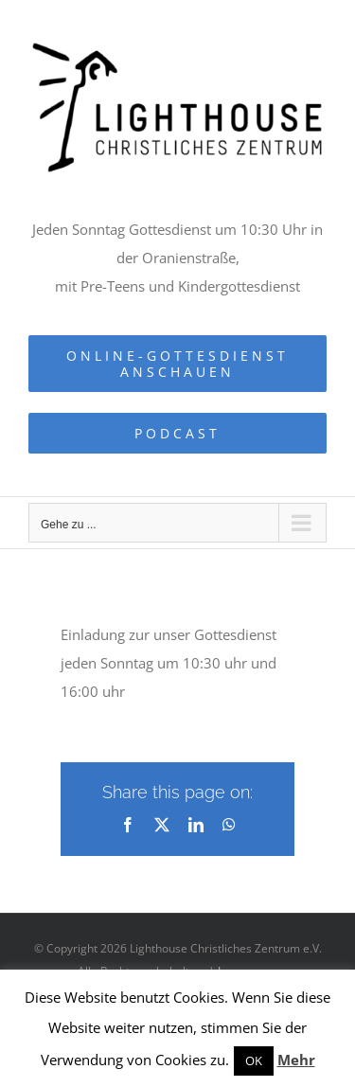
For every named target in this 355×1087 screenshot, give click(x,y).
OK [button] (253, 1060)
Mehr (296, 1059)
